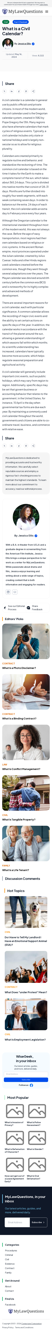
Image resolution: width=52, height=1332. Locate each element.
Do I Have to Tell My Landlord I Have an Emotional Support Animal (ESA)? (26, 941)
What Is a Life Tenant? (15, 870)
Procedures (11, 1250)
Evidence (10, 1263)
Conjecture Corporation (31, 1324)
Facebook (10, 1304)
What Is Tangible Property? (18, 819)
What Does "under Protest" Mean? (26, 992)
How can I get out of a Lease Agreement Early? (14, 1179)
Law (4, 764)
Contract (8, 663)
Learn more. (44, 4)
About (8, 1286)
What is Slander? (35, 1149)
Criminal (9, 1254)
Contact (9, 1290)
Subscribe (26, 1080)
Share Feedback (34, 608)
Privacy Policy (7, 1327)
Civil (5, 815)
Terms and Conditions (24, 1327)
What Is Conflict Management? (21, 769)
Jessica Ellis (24, 43)
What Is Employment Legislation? (25, 1039)
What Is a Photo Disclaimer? (19, 667)
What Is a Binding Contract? (19, 718)
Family (6, 865)
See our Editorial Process (14, 608)
